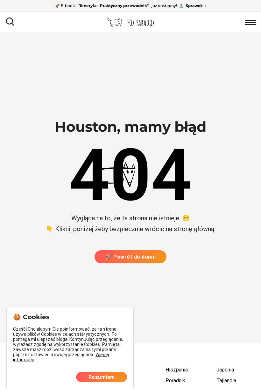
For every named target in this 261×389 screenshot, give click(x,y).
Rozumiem (101, 377)
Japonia (225, 370)
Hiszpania (177, 370)
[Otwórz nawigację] (250, 22)
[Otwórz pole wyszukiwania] (10, 22)
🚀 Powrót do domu (130, 257)
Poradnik (175, 381)
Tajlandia (226, 381)
